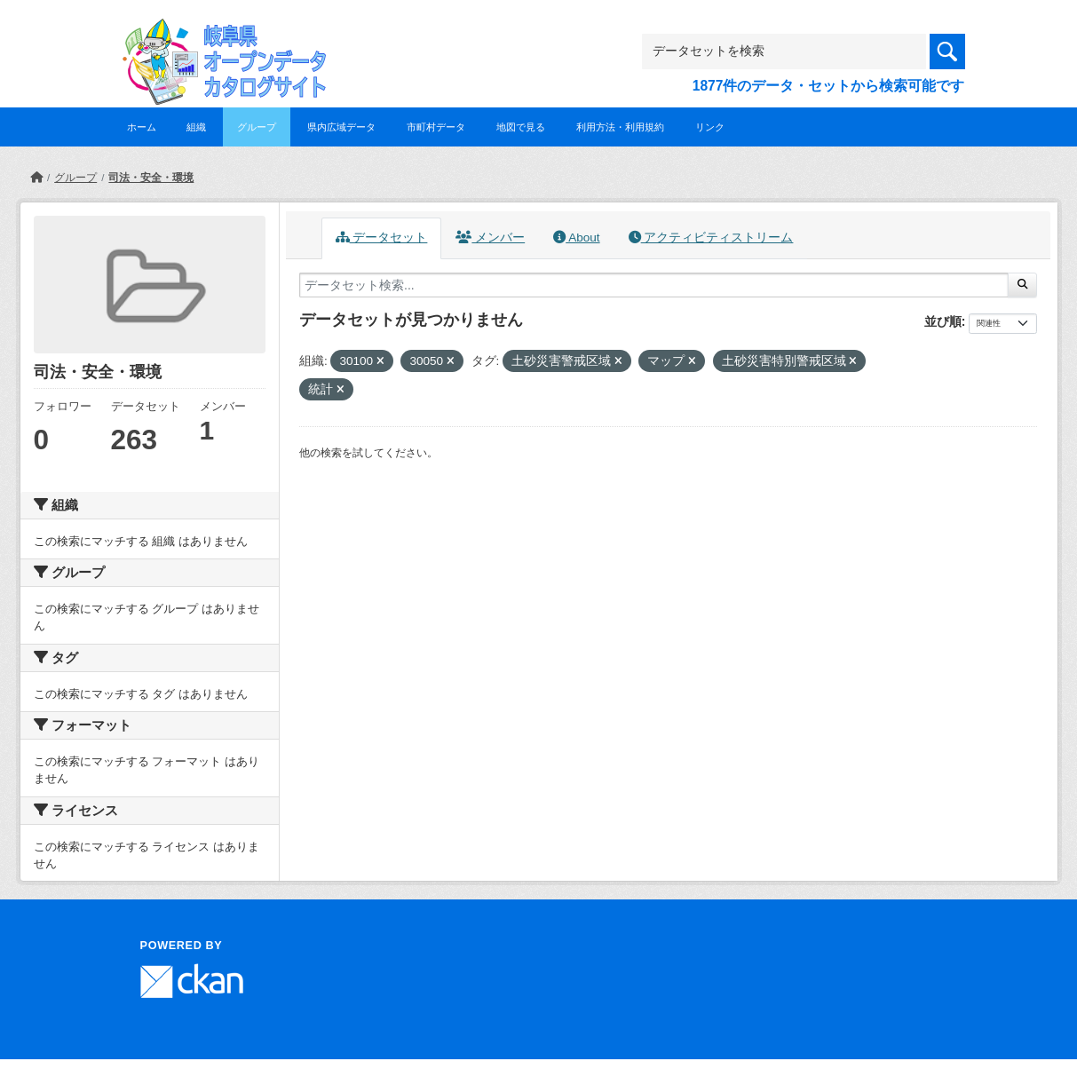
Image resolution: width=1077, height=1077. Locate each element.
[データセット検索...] (654, 285)
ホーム (141, 127)
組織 (196, 127)
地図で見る (520, 127)
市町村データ (436, 127)
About (576, 237)
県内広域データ (341, 127)
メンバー (490, 237)
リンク (710, 127)
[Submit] (1022, 285)
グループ (256, 127)
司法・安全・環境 (151, 177)
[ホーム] (36, 177)
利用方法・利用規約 (620, 127)
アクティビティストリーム (711, 237)
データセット (382, 237)
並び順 (943, 321)
